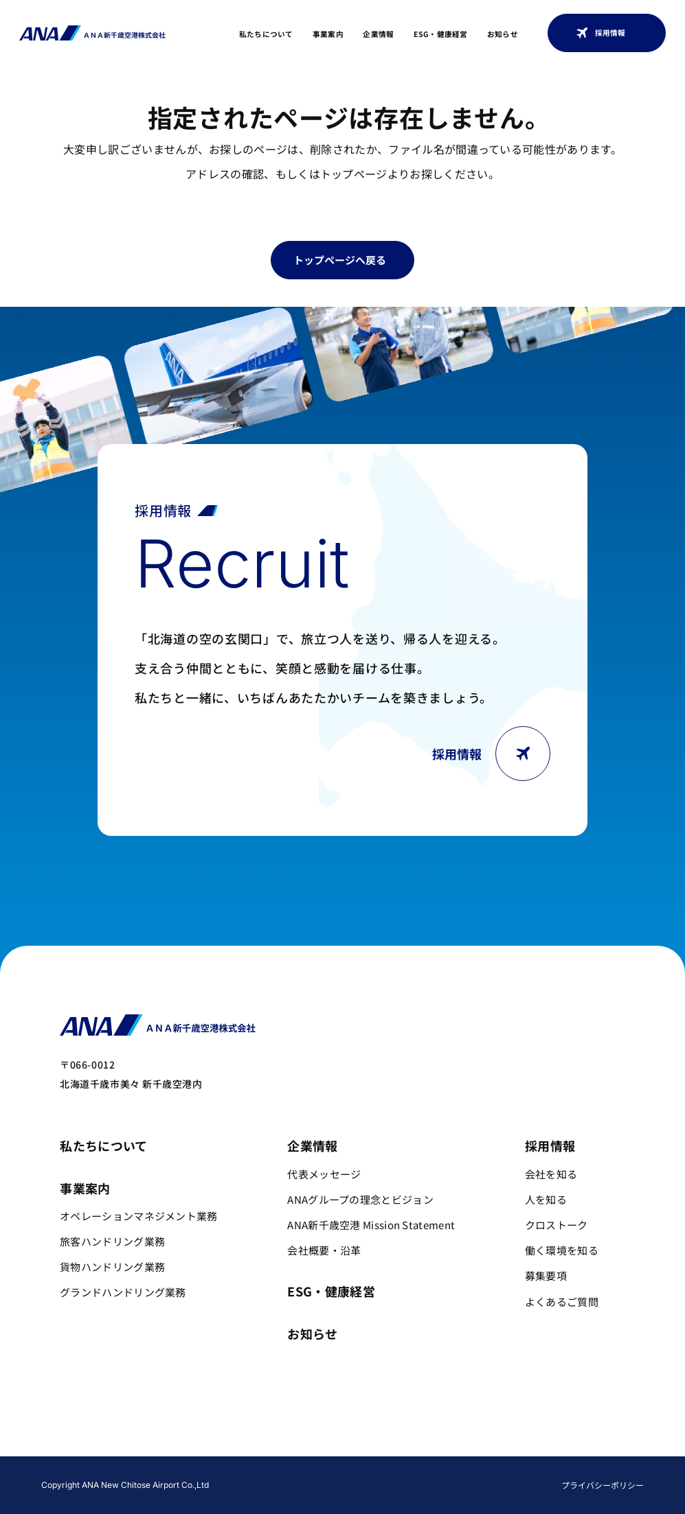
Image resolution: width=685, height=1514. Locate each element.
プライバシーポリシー (602, 1485)
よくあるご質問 (561, 1301)
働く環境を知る (561, 1250)
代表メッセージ (324, 1174)
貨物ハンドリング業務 (112, 1266)
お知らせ (502, 34)
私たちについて (266, 34)
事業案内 (328, 34)
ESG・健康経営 (441, 34)
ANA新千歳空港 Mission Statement (371, 1225)
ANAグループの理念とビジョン (360, 1199)
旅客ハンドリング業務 (112, 1241)
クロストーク (556, 1225)
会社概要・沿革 (324, 1250)
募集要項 (546, 1275)
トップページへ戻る (339, 260)
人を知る (546, 1199)
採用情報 (600, 32)
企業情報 (378, 34)
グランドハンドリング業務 (123, 1292)
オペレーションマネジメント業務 (139, 1216)
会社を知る (551, 1174)
